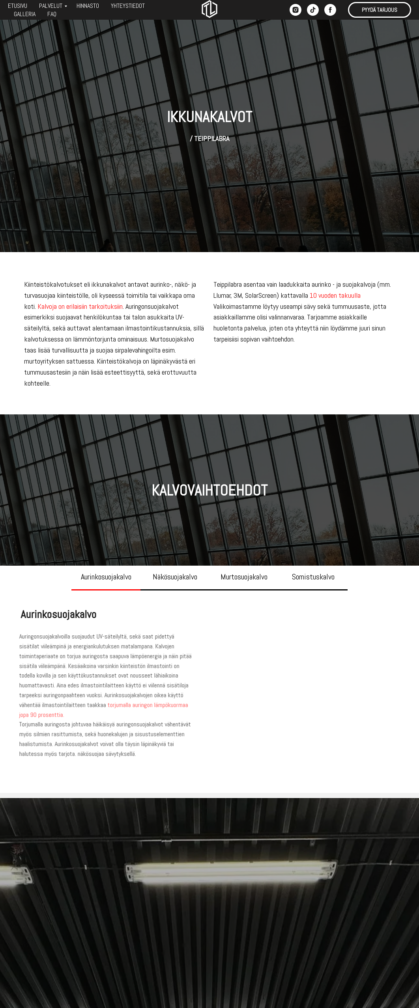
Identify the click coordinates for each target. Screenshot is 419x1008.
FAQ (51, 14)
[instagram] (295, 10)
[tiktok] (313, 10)
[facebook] (330, 10)
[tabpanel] (209, 683)
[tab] (105, 580)
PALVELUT (50, 6)
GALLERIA (25, 14)
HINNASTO (88, 6)
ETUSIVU (17, 6)
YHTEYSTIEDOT (128, 6)
